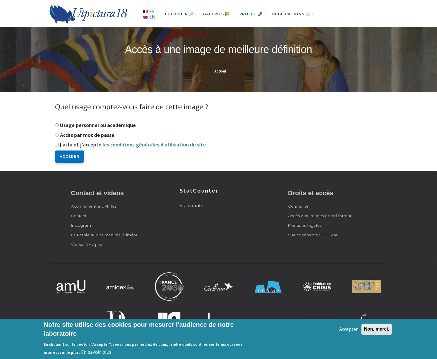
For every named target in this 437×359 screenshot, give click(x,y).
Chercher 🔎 (181, 14)
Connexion (299, 206)
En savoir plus (96, 352)
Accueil (220, 71)
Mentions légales (305, 225)
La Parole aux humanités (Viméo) (104, 235)
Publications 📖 (296, 14)
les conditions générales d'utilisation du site (154, 145)
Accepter (348, 329)
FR (148, 11)
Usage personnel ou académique (98, 125)
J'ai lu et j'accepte (133, 145)
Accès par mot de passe (87, 135)
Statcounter (192, 205)
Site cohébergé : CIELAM (312, 235)
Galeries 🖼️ (219, 14)
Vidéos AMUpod (87, 244)
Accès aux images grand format (320, 215)
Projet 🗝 (254, 14)
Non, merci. (376, 329)
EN (149, 17)
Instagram (81, 225)
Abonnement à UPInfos (94, 206)
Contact (79, 215)
